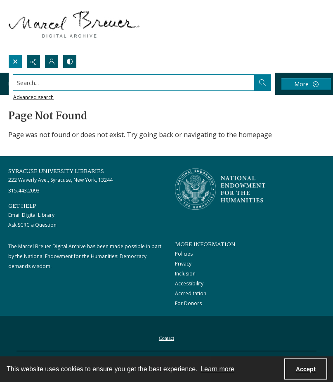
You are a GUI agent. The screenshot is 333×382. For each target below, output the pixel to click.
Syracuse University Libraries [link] (56, 171)
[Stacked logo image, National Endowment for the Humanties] (220, 189)
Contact (166, 338)
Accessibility (189, 283)
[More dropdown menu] (306, 84)
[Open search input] (15, 61)
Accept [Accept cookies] (306, 369)
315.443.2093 (24, 190)
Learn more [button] (217, 369)
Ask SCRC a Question (32, 224)
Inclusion (185, 273)
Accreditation (190, 293)
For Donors (188, 303)
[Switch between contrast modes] (69, 61)
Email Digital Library (31, 214)
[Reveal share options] (33, 61)
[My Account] (51, 61)
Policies (184, 253)
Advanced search (33, 97)
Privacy (183, 263)
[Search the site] (134, 82)
